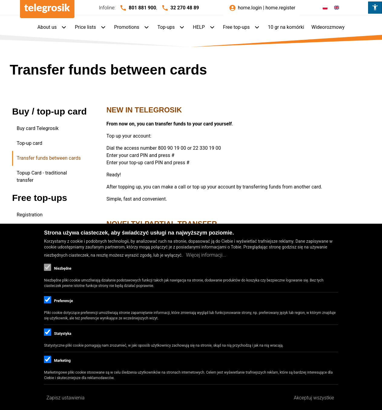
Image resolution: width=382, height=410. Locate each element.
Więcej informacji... (206, 255)
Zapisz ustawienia (65, 398)
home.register (280, 8)
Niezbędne (62, 268)
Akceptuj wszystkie (314, 398)
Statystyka (62, 334)
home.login (250, 8)
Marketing (62, 360)
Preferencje (63, 301)
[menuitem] (52, 27)
